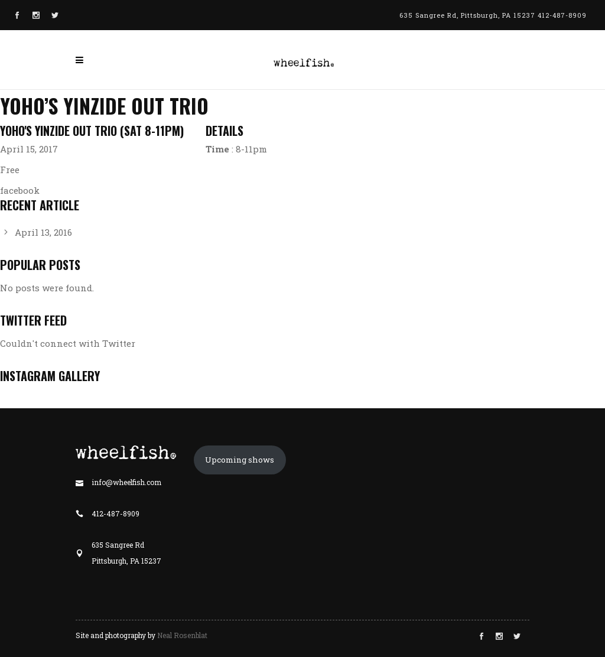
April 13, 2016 (43, 232)
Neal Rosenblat (182, 635)
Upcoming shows (239, 459)
